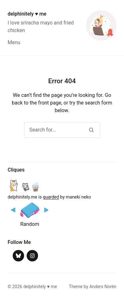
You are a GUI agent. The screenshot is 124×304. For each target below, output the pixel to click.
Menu (14, 42)
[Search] (91, 130)
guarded (51, 196)
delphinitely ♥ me (27, 14)
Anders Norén (102, 286)
